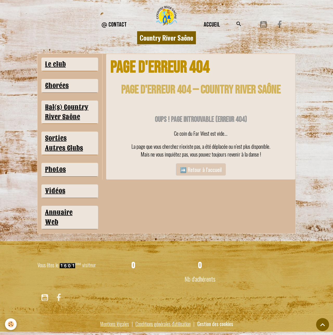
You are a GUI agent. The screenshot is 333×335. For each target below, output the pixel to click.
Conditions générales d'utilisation (162, 326)
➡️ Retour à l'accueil (201, 169)
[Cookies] (11, 324)
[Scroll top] (322, 324)
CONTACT (114, 25)
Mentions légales (111, 326)
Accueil (212, 24)
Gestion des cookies (217, 326)
